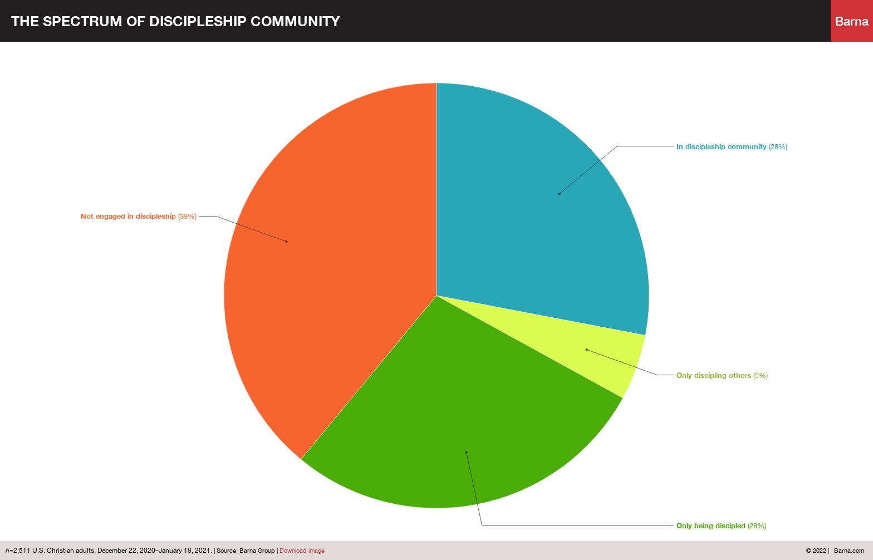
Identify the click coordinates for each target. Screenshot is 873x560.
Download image (302, 550)
